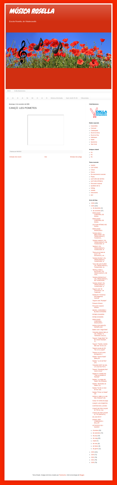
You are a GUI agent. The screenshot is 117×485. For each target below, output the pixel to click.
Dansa (93, 172)
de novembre (97, 210)
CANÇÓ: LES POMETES (100, 403)
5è (27, 98)
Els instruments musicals (98, 174)
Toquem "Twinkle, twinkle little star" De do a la (99, 344)
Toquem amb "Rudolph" (99, 300)
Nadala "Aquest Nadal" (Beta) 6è (99, 357)
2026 (93, 203)
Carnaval (93, 128)
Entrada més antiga (76, 157)
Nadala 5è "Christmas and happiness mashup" (98, 296)
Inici (45, 157)
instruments (94, 192)
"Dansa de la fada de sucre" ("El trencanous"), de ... (98, 254)
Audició (93, 165)
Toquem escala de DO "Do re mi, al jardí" (99, 349)
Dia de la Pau (95, 135)
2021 (93, 460)
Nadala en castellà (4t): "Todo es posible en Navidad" (99, 375)
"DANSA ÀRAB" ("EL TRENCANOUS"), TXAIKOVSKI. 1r (98, 284)
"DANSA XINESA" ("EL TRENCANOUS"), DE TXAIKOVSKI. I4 (99, 242)
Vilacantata (85, 98)
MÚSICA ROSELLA (31, 11)
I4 (42, 98)
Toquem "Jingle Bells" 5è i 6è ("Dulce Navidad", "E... (100, 339)
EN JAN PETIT (96, 417)
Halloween (94, 137)
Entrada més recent (15, 157)
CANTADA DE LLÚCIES (99, 406)
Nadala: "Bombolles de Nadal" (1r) (99, 384)
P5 (91, 157)
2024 (93, 452)
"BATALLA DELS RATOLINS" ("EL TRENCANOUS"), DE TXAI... (99, 272)
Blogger (82, 475)
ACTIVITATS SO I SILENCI (97, 426)
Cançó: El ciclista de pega (100, 401)
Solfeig (93, 188)
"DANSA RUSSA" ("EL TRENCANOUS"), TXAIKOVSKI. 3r (99, 259)
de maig (95, 438)
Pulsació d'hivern (97, 303)
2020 (93, 462)
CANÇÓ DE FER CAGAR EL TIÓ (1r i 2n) (100, 409)
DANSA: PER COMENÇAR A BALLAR (97, 421)
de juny (95, 435)
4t (22, 98)
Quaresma (94, 142)
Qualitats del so (95, 186)
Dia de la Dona (95, 133)
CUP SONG (94, 167)
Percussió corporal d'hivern (98, 306)
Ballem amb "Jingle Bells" (100, 329)
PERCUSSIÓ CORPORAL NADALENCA (97, 321)
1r (8, 98)
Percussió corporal (96, 183)
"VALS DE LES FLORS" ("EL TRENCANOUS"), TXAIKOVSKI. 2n (100, 265)
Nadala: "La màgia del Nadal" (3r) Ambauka (99, 380)
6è (32, 98)
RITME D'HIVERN (97, 317)
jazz (92, 195)
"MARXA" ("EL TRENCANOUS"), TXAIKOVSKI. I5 (98, 248)
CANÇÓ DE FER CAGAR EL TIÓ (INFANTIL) (100, 413)
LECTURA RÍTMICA (97, 181)
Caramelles (94, 126)
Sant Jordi (94, 144)
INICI (9, 91)
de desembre (97, 208)
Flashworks (62, 475)
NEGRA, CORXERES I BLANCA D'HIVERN (99, 311)
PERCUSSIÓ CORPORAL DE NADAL (98, 214)
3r (17, 98)
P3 (91, 152)
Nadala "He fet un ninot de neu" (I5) (99, 388)
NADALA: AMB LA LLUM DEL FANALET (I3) (99, 397)
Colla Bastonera (19, 91)
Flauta (92, 177)
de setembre (97, 433)
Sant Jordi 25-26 (72, 98)
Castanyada (94, 130)
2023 (93, 454)
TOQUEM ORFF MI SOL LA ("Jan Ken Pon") (99, 366)
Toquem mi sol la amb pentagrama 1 (99, 353)
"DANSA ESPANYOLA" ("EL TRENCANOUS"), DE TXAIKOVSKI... (100, 279)
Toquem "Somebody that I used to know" (100, 370)
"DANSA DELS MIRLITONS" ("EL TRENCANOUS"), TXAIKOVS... (98, 235)
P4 (91, 155)
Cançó (93, 170)
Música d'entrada (57, 98)
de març (95, 443)
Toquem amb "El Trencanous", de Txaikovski (98, 290)
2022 (93, 457)
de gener (96, 448)
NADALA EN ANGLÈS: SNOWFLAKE (99, 326)
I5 (46, 98)
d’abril (95, 441)
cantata (93, 190)
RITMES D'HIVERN (98, 314)
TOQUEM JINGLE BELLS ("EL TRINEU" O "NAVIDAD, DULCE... (100, 334)
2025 (93, 206)
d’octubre (96, 430)
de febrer (96, 446)
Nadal (92, 139)
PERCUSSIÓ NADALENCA (97, 229)
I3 (37, 98)
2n (13, 98)
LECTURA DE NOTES (97, 179)
